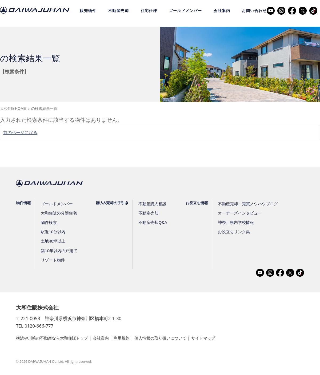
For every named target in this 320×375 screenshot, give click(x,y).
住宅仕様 (149, 11)
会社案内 (222, 11)
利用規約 (128, 338)
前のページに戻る (22, 132)
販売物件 (88, 11)
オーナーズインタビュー (236, 213)
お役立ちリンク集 (231, 232)
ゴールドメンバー (185, 11)
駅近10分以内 (52, 232)
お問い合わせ (254, 11)
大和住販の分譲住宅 (58, 213)
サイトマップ (216, 338)
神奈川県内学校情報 (232, 222)
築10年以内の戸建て (58, 250)
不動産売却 (118, 11)
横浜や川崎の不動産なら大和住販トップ (54, 338)
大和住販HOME (13, 108)
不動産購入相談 (150, 203)
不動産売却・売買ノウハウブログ (244, 203)
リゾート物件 (52, 260)
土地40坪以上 (52, 241)
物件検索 (48, 222)
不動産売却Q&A (150, 222)
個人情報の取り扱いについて (170, 338)
